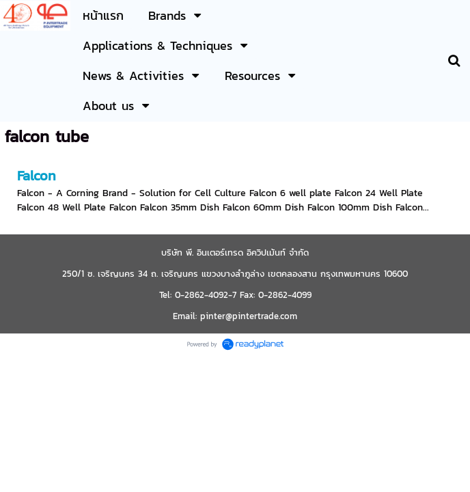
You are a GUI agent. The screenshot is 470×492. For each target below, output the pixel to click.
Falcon (36, 175)
